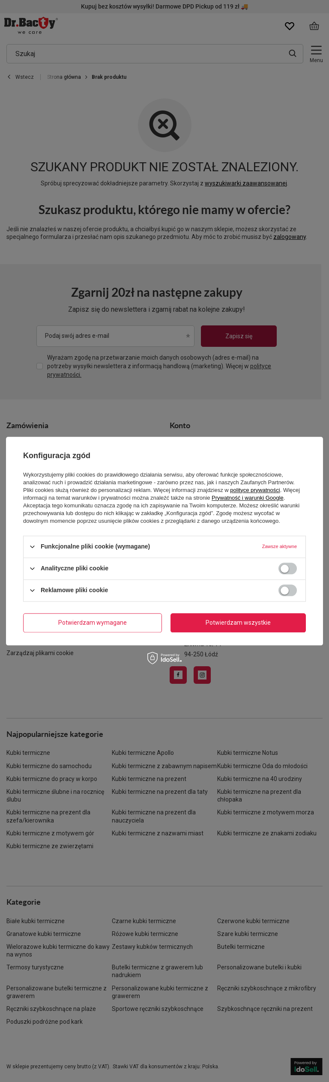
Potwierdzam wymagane (92, 622)
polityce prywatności (255, 490)
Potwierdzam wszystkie (238, 622)
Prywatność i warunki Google (248, 498)
